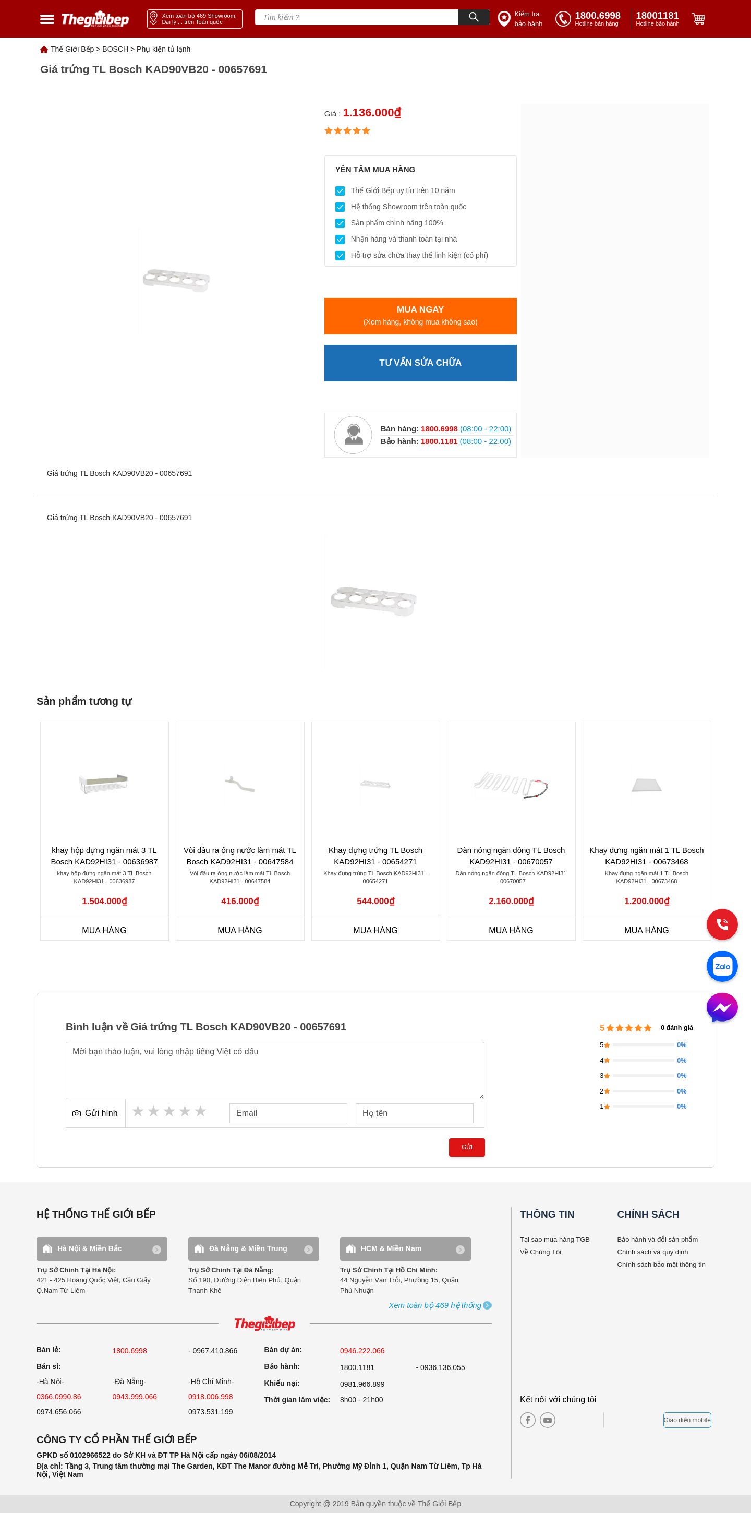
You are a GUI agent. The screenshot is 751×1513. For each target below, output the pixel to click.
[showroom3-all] (435, 1306)
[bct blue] (636, 1420)
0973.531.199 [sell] (210, 1412)
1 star (139, 1111)
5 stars (201, 1111)
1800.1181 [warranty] (357, 1367)
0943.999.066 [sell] (135, 1396)
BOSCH (115, 49)
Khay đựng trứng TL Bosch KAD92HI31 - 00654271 (375, 856)
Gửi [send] (467, 1147)
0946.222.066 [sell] (362, 1351)
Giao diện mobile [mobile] (687, 1420)
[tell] (591, 19)
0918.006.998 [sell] (210, 1396)
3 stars (170, 1111)
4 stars (185, 1111)
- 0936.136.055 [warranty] (440, 1367)
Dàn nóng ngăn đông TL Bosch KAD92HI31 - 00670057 (511, 856)
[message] (722, 1008)
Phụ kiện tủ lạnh (163, 49)
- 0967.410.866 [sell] (212, 1351)
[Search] (474, 17)
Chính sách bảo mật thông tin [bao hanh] (661, 1264)
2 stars (154, 1111)
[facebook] (528, 1420)
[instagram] (567, 1420)
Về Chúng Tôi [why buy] (540, 1252)
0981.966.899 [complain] (362, 1384)
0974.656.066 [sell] (59, 1412)
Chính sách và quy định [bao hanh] (652, 1252)
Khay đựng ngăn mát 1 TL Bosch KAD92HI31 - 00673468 (646, 856)
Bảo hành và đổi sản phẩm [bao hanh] (657, 1239)
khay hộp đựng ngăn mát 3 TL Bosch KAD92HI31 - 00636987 (104, 856)
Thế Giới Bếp (72, 49)
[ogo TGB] (264, 1324)
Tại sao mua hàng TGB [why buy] (555, 1239)
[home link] (95, 19)
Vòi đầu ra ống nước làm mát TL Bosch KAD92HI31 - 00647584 (240, 856)
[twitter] (585, 1420)
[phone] (659, 19)
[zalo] (722, 967)
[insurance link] (521, 19)
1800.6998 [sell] (130, 1351)
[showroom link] (195, 19)
